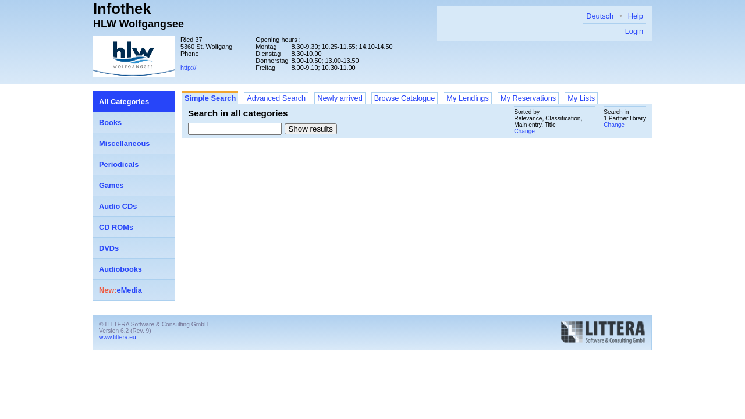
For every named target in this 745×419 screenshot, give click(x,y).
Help (635, 16)
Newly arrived (340, 98)
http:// (188, 67)
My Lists (581, 98)
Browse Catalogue (404, 98)
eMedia (120, 290)
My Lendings (467, 98)
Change (614, 125)
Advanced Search (276, 98)
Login (634, 31)
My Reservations (528, 98)
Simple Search (210, 98)
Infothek (122, 9)
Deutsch (599, 16)
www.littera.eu (117, 337)
